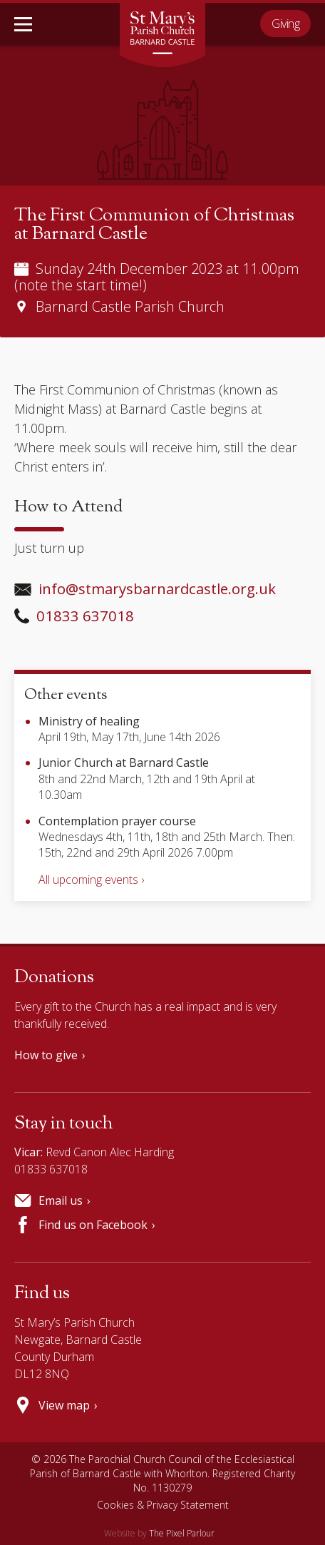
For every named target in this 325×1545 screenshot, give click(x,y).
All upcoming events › (91, 879)
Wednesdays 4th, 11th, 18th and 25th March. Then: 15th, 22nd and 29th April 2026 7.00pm (166, 837)
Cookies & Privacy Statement (163, 1504)
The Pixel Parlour (182, 1533)
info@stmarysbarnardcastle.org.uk (145, 588)
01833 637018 (74, 616)
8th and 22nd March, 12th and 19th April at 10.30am (146, 778)
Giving (285, 23)
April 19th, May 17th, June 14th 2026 (129, 729)
